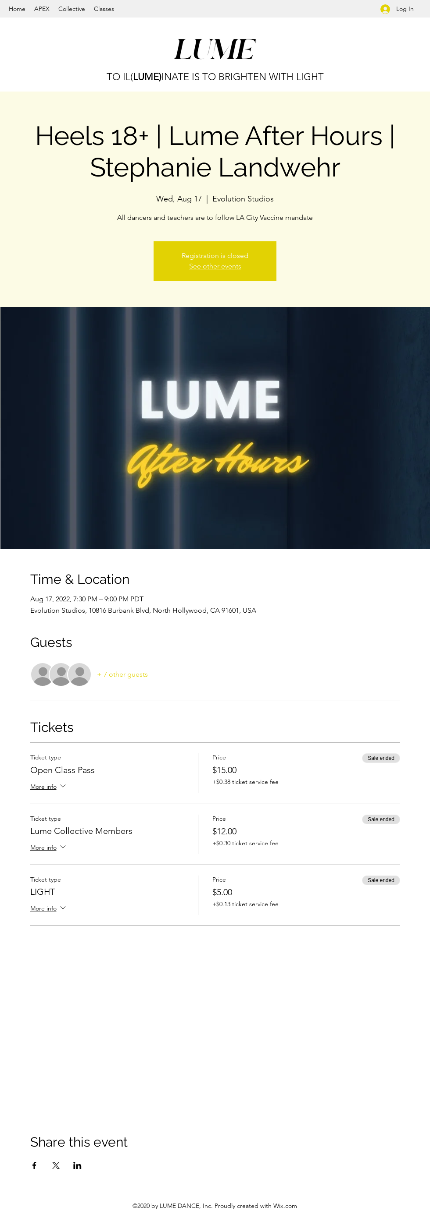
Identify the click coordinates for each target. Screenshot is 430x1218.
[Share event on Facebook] (34, 1165)
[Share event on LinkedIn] (77, 1165)
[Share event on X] (56, 1165)
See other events (215, 266)
